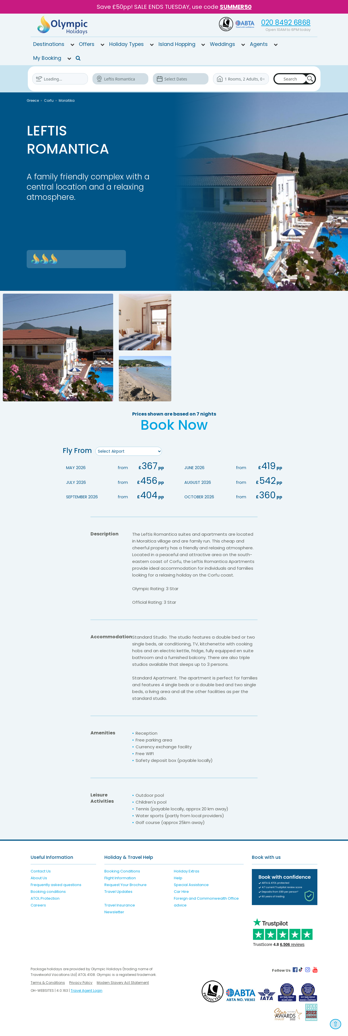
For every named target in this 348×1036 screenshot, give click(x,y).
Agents (259, 44)
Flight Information (120, 877)
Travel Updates (118, 891)
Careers (38, 905)
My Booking (47, 58)
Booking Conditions (122, 871)
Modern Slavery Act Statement (123, 982)
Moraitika (67, 100)
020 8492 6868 (286, 22)
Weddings (222, 44)
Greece (33, 100)
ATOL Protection (45, 898)
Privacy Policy (80, 982)
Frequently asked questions (56, 884)
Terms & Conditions (48, 982)
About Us (39, 877)
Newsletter (114, 911)
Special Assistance (191, 884)
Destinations (48, 44)
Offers (86, 44)
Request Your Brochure (125, 884)
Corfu (49, 100)
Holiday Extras (186, 871)
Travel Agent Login (86, 990)
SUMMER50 (236, 7)
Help (178, 877)
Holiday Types (126, 44)
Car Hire (181, 891)
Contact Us (41, 871)
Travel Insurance (119, 905)
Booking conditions (48, 891)
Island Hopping (177, 44)
